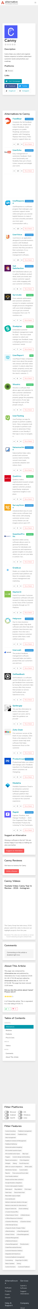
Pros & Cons (10, 1038)
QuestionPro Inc (19, 535)
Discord (7, 1297)
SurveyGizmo (18, 506)
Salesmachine (18, 448)
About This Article (12, 1057)
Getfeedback (19, 674)
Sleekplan (17, 326)
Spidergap (17, 705)
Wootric (16, 384)
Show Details (28, 144)
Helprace (17, 618)
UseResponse (18, 202)
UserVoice (17, 234)
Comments (9, 1053)
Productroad (19, 759)
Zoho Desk (18, 729)
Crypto (7, 1294)
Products (8, 1291)
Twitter (24, 86)
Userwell (17, 650)
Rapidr (16, 812)
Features (9, 1034)
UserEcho (17, 150)
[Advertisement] (19, 15)
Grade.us (17, 567)
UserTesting (18, 415)
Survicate (17, 295)
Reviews (9, 1030)
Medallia (17, 783)
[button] (35, 2)
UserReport (18, 355)
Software (8, 1288)
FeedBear (17, 118)
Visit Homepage (14, 81)
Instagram (25, 91)
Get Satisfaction (18, 267)
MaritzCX (17, 592)
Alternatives (10, 1027)
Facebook (12, 86)
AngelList (12, 91)
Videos (8, 1045)
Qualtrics (17, 476)
